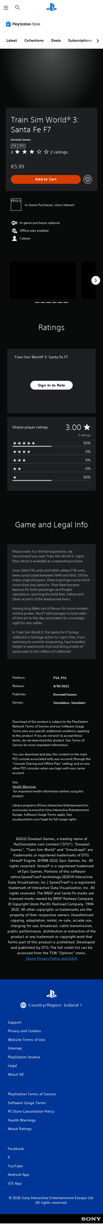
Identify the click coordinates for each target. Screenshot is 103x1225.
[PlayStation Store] (24, 24)
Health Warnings (24, 787)
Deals (56, 40)
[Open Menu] (6, 8)
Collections (34, 40)
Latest (11, 40)
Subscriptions (80, 40)
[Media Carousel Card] (43, 280)
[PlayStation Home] (51, 8)
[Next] (95, 280)
